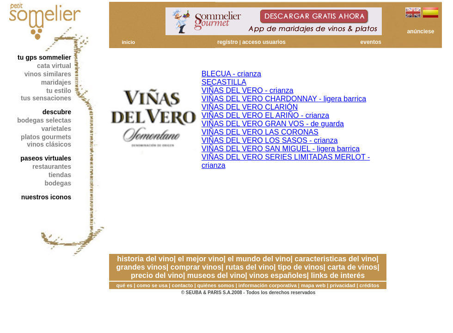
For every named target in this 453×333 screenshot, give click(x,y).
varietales (56, 128)
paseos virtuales (45, 158)
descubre (57, 112)
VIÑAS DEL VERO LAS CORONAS (260, 132)
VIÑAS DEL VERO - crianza (248, 90)
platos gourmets (46, 137)
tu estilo (58, 90)
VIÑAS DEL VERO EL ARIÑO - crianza (265, 115)
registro (227, 42)
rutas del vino (250, 267)
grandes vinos (141, 267)
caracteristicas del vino (335, 259)
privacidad (342, 285)
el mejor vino (201, 259)
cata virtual (54, 65)
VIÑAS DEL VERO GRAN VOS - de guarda (273, 124)
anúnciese (421, 31)
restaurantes (51, 166)
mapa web (313, 285)
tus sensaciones (46, 98)
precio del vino (157, 275)
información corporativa (268, 285)
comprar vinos (196, 267)
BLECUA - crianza (231, 74)
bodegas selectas (44, 120)
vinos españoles (278, 275)
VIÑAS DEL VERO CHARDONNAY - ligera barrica (284, 99)
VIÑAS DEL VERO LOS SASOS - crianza (270, 140)
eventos (371, 42)
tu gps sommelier (44, 57)
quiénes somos (215, 285)
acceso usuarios (264, 42)
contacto (182, 285)
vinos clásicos (49, 144)
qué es (124, 285)
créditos (370, 285)
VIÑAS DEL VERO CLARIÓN (250, 107)
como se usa (152, 285)
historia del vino (145, 259)
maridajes (56, 82)
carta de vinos (353, 267)
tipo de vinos (301, 267)
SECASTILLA (224, 82)
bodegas (57, 183)
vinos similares (47, 74)
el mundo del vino (258, 259)
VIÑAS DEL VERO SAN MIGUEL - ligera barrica (281, 149)
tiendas (60, 175)
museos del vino (216, 275)
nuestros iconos (46, 197)
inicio (128, 42)
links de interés (338, 275)
